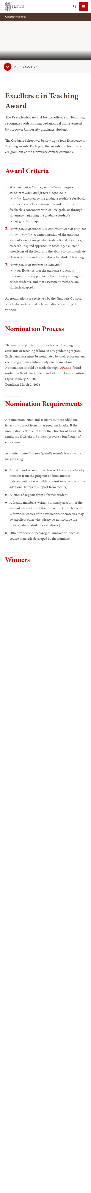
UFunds (65, 367)
